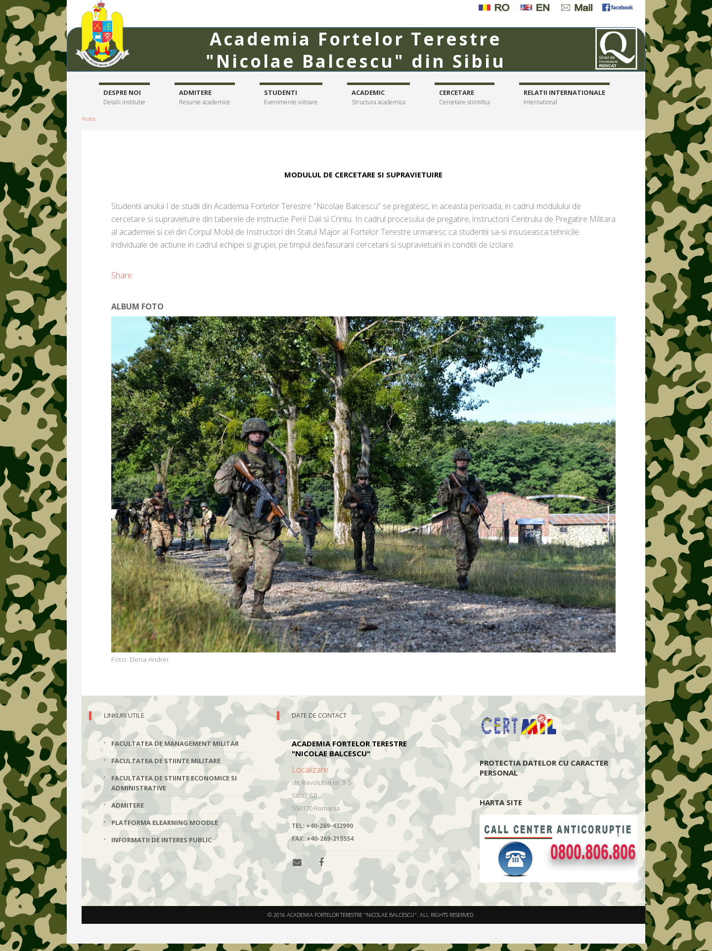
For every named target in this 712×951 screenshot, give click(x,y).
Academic (378, 97)
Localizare (310, 769)
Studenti (291, 97)
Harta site (501, 802)
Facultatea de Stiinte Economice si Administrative (174, 783)
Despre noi (124, 97)
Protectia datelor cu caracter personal (544, 768)
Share (121, 275)
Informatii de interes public (161, 839)
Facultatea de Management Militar (175, 743)
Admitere (204, 97)
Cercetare (464, 97)
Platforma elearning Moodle (164, 822)
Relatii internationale (564, 97)
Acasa (88, 118)
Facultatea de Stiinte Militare (166, 760)
